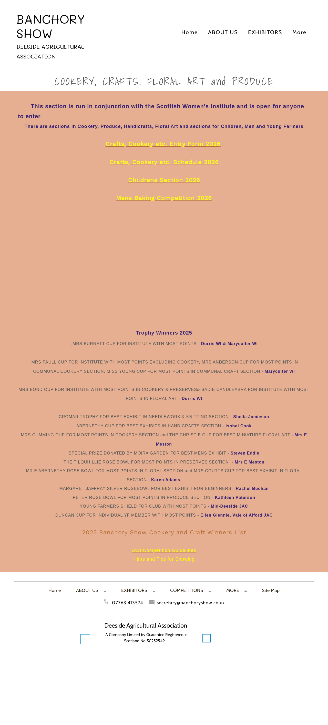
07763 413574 (127, 602)
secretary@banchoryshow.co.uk (191, 602)
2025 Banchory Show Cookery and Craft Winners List (164, 532)
